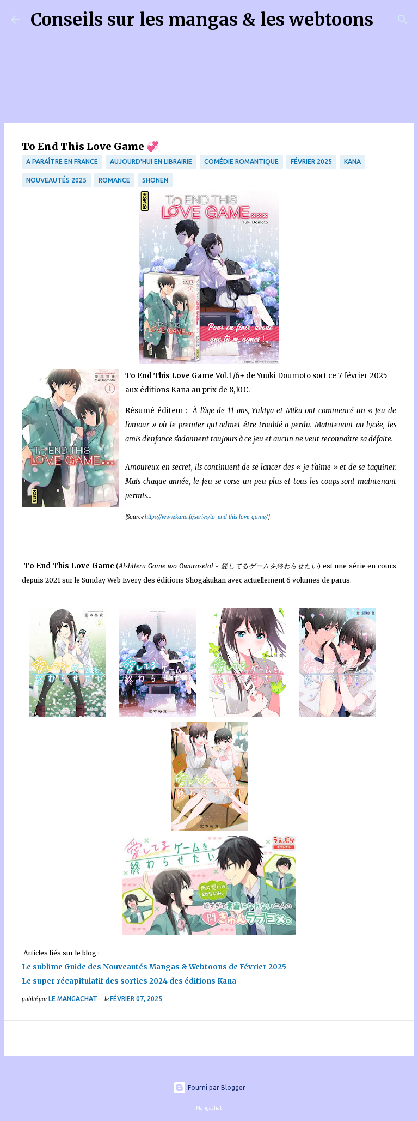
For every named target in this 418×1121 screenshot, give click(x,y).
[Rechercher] (388, 20)
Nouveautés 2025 (56, 180)
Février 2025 (311, 161)
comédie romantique (241, 161)
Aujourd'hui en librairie (151, 161)
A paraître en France (62, 161)
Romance (114, 180)
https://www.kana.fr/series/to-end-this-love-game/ (206, 516)
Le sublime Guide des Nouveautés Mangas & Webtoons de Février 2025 (154, 967)
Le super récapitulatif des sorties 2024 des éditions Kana (129, 981)
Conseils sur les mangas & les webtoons (201, 20)
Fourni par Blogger (209, 1087)
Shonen (155, 180)
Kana (352, 161)
